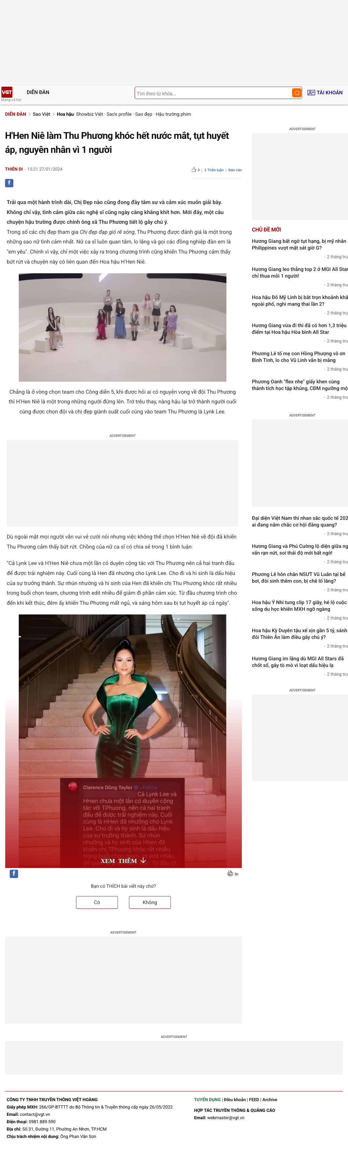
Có (97, 902)
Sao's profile (119, 114)
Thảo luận (214, 170)
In (236, 874)
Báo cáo (235, 170)
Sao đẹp (143, 114)
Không (150, 902)
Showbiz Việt (89, 114)
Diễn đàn (38, 92)
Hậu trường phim (173, 114)
